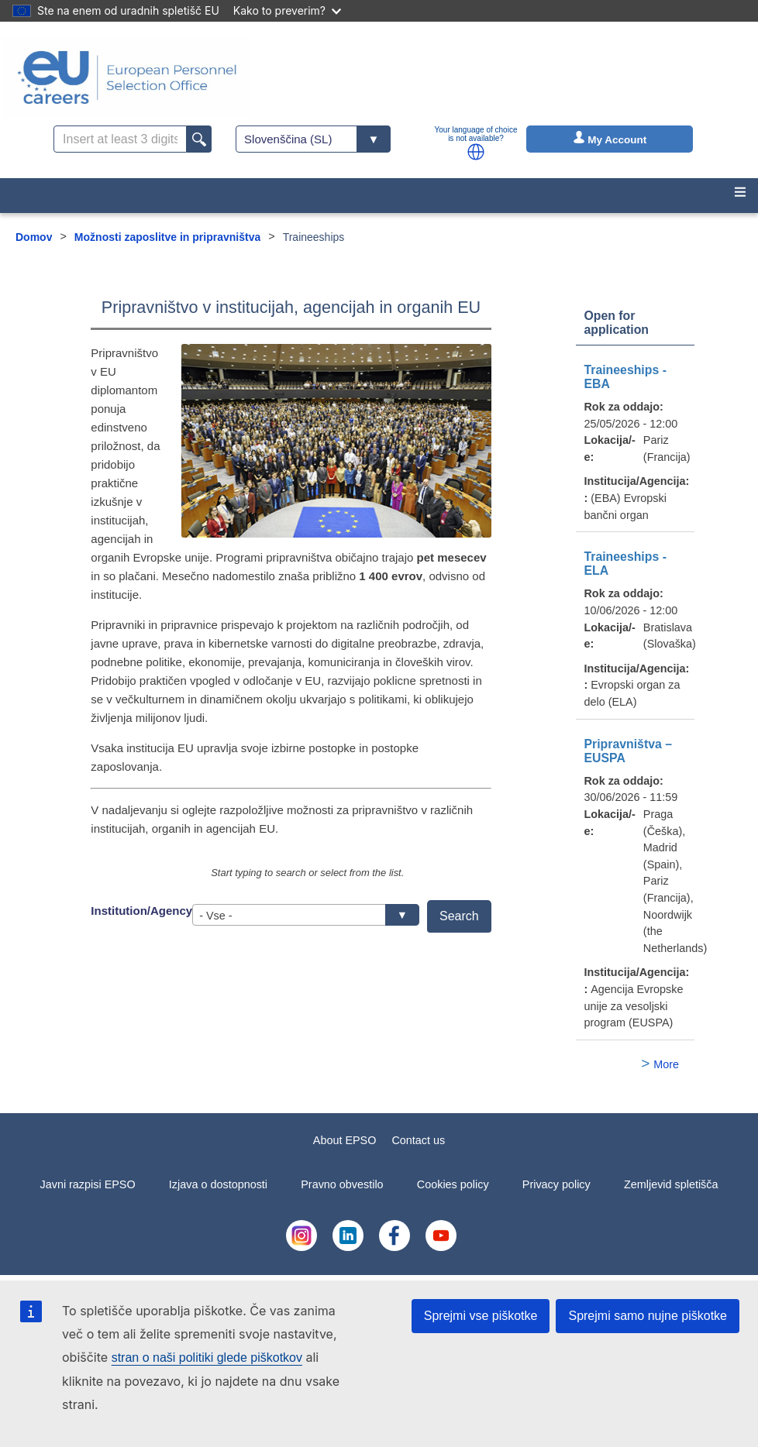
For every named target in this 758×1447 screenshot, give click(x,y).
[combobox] (305, 915)
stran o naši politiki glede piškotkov (207, 1357)
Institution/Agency (141, 910)
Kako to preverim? (287, 10)
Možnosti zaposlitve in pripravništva (167, 237)
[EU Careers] (127, 77)
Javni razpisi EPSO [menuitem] (87, 1184)
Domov (34, 237)
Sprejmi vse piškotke (481, 1315)
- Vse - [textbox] (301, 915)
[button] (476, 152)
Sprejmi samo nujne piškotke (647, 1315)
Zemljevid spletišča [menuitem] (671, 1184)
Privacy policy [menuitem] (556, 1184)
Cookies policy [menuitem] (453, 1184)
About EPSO (345, 1140)
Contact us (418, 1140)
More (666, 1064)
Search (459, 916)
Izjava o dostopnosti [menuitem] (218, 1184)
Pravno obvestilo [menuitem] (342, 1184)
